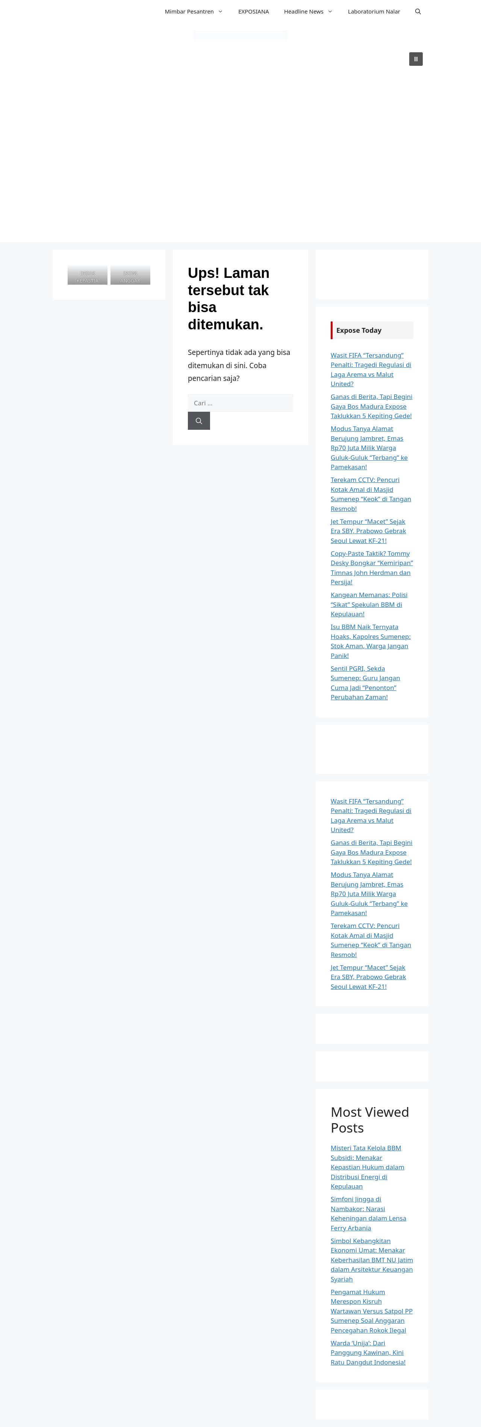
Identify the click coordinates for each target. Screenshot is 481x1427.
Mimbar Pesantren (198, 11)
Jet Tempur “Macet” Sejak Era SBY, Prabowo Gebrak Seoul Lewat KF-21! (368, 531)
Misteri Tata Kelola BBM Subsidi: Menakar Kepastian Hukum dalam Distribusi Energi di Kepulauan (367, 1166)
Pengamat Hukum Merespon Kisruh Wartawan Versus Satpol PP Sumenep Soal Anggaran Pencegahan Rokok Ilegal (372, 1310)
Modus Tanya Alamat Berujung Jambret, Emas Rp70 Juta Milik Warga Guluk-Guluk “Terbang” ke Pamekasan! (369, 447)
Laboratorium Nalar (374, 11)
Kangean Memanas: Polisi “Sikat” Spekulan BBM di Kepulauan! (369, 604)
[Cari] (199, 421)
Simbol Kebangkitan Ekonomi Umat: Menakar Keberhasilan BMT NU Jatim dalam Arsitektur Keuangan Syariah (372, 1259)
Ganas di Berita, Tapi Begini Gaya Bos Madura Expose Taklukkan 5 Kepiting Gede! (372, 406)
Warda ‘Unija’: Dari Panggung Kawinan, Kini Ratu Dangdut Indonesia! (368, 1352)
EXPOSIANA (253, 11)
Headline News (312, 11)
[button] (418, 11)
